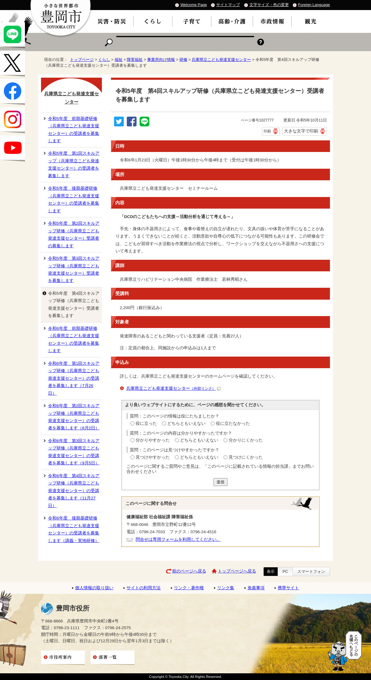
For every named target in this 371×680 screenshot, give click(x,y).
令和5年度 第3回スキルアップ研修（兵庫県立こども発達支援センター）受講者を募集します (73, 269)
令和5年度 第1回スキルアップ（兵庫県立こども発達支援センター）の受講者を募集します (73, 164)
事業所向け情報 (161, 59)
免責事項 (256, 588)
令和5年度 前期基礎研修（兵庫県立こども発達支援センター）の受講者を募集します (73, 129)
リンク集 (225, 588)
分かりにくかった (246, 440)
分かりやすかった (153, 440)
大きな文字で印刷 (301, 131)
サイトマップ (228, 4)
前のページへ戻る (189, 571)
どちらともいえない (186, 423)
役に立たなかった (233, 423)
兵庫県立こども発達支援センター (221, 59)
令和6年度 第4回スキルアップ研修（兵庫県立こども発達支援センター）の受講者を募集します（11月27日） (73, 491)
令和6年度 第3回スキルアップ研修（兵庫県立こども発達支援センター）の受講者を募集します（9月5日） (73, 452)
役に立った (146, 423)
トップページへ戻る (237, 571)
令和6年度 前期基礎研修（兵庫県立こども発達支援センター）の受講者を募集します (73, 339)
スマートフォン (311, 571)
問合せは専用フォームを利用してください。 (178, 539)
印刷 (267, 131)
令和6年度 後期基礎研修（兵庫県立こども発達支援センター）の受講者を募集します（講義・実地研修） (73, 529)
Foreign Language (314, 4)
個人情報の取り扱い (94, 588)
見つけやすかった (153, 457)
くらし (104, 59)
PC (285, 571)
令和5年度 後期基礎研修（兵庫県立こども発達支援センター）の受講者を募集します (73, 199)
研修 (183, 59)
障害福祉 (135, 59)
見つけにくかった (246, 457)
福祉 (119, 59)
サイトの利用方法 (144, 588)
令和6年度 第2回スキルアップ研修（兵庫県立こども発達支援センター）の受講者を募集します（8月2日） (73, 416)
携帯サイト (288, 588)
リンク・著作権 (189, 588)
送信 (220, 482)
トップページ (82, 59)
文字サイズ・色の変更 (269, 4)
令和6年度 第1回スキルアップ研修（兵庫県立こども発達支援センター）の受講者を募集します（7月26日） (73, 378)
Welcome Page (193, 4)
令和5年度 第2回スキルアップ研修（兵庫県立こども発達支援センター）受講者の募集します (73, 234)
